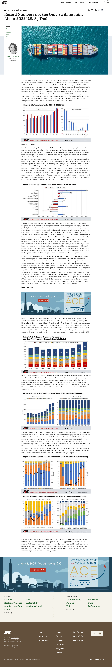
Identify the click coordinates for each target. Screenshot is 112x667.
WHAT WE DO (79, 2)
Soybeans (8, 32)
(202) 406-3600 (15, 638)
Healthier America (13, 603)
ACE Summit (94, 606)
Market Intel (13, 10)
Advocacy (60, 640)
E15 (68, 606)
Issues (58, 632)
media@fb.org (17, 641)
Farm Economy (73, 600)
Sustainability (32, 603)
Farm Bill (8, 600)
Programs (60, 648)
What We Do (78, 636)
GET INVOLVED (94, 2)
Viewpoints (43, 636)
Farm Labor (93, 600)
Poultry (7, 34)
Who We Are (78, 632)
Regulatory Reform (13, 606)
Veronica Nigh (13, 56)
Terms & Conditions (35, 659)
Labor (7, 610)
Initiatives (60, 644)
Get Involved (78, 640)
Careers (59, 652)
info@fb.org (17, 640)
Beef (7, 36)
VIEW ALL (8, 613)
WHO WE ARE (66, 2)
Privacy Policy (28, 659)
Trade (7, 30)
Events (59, 636)
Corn (7, 38)
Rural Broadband (34, 606)
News (41, 632)
